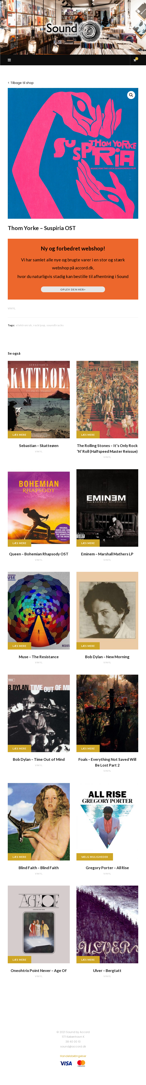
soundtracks (55, 325)
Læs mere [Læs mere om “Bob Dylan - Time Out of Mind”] (19, 748)
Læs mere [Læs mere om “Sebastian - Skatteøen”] (19, 434)
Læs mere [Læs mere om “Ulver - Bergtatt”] (88, 959)
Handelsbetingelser (73, 1056)
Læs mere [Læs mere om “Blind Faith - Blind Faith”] (19, 856)
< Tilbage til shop (21, 83)
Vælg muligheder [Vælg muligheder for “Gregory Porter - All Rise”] (94, 856)
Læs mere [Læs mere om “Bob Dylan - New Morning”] (88, 645)
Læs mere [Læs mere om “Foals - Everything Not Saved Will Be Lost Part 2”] (88, 748)
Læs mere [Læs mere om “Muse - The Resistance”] (19, 645)
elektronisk (24, 325)
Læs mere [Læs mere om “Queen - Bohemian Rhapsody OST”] (19, 543)
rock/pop (39, 325)
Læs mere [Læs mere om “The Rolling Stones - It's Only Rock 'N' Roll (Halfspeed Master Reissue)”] (88, 434)
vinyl (12, 308)
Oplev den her (73, 289)
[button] (131, 95)
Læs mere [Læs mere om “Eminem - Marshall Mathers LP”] (88, 543)
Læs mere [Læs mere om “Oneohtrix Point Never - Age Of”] (19, 959)
